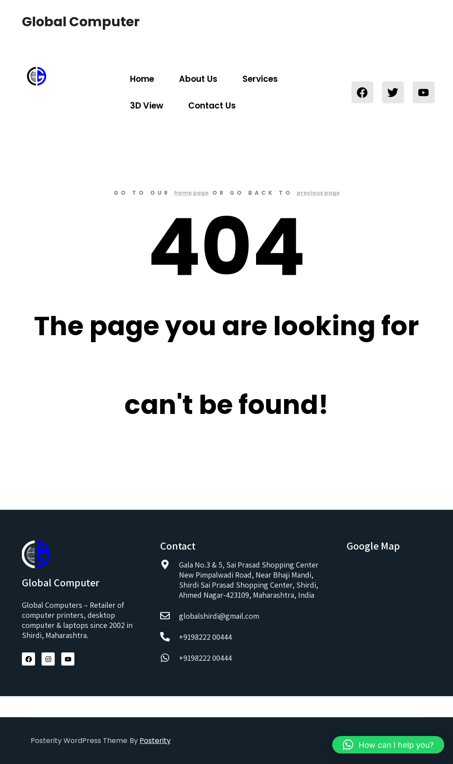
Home (142, 79)
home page (191, 192)
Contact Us (212, 106)
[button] (388, 744)
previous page (318, 192)
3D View (146, 106)
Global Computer (65, 22)
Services (260, 79)
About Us (198, 79)
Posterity (155, 741)
